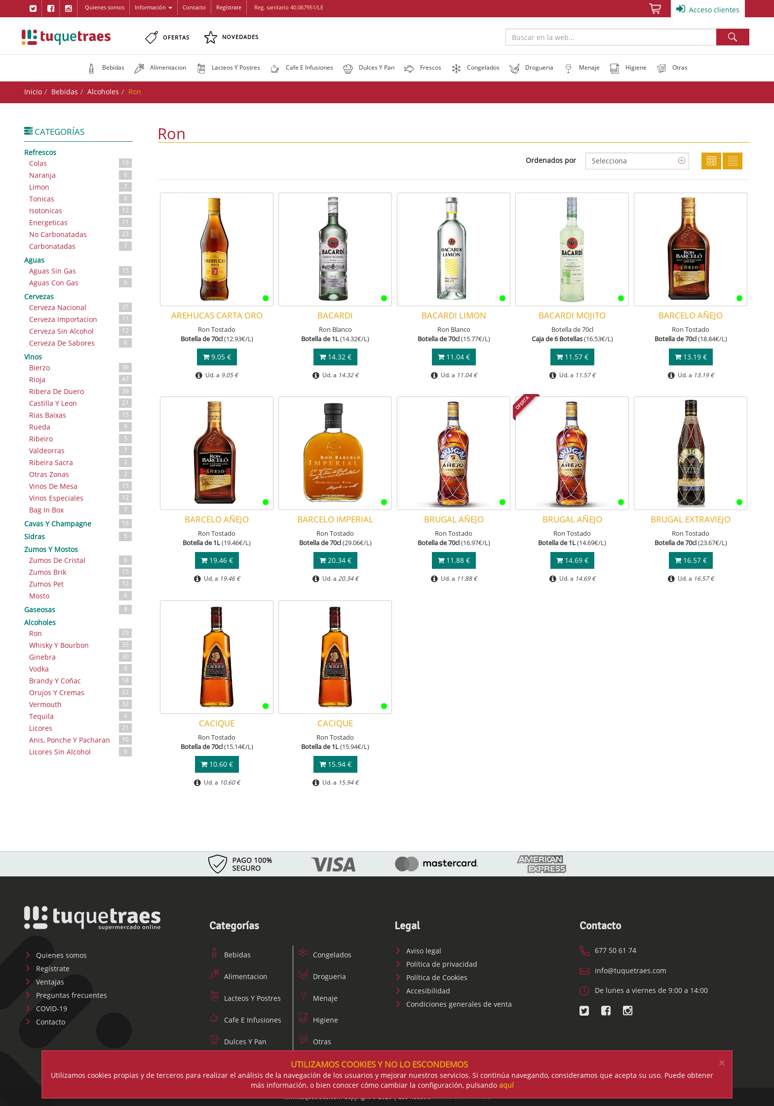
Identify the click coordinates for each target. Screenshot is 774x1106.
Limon (81, 187)
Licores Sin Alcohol (81, 751)
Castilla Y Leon (81, 403)
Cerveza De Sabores (81, 343)
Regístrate (228, 7)
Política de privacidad (435, 964)
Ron (81, 633)
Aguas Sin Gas (81, 270)
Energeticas (81, 222)
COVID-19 (45, 1008)
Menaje (318, 998)
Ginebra (81, 657)
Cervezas (39, 296)
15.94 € (335, 764)
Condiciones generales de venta (453, 1004)
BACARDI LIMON (454, 315)
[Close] (722, 1063)
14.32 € (335, 356)
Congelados (324, 954)
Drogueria (322, 976)
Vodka (81, 668)
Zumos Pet (81, 584)
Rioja (81, 379)
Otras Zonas (81, 474)
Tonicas (81, 198)
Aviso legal (417, 950)
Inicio (33, 91)
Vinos (33, 356)
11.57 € (572, 356)
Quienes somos (104, 7)
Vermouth (81, 704)
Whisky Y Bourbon (81, 645)
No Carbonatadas (81, 234)
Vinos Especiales (81, 498)
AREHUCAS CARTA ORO (217, 315)
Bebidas (64, 91)
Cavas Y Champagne (78, 523)
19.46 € (217, 560)
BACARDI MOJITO (572, 315)
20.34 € (335, 560)
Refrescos (40, 152)
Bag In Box (81, 509)
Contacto (194, 7)
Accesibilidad (422, 990)
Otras (314, 1041)
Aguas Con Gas (81, 282)
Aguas (34, 260)
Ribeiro (81, 438)
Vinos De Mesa (81, 486)
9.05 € (217, 356)
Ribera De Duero (81, 391)
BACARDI (335, 315)
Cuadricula (711, 161)
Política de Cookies (430, 977)
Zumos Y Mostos (51, 549)
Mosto (81, 595)
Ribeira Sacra (81, 462)
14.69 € (572, 560)
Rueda (81, 427)
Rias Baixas (81, 415)
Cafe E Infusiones (245, 1020)
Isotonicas (81, 210)
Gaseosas (78, 609)
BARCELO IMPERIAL (335, 519)
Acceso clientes (707, 8)
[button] (105, 67)
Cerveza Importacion (81, 319)
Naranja (81, 175)
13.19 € (691, 356)
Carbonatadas (81, 246)
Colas (81, 163)
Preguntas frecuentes (65, 995)
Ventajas (44, 982)
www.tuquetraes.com (66, 37)
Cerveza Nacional (81, 307)
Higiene (318, 1020)
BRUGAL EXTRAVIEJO (691, 519)
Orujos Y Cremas (81, 692)
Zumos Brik (81, 572)
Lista (732, 161)
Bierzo (81, 367)
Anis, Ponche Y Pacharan (81, 740)
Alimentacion (238, 976)
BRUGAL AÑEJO (454, 519)
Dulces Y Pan (238, 1041)
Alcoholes (103, 91)
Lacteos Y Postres (245, 998)
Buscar (732, 37)
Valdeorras (81, 450)
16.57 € (691, 560)
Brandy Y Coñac (81, 680)
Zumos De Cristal (81, 560)
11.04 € (454, 356)
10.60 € (217, 764)
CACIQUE (216, 723)
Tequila (81, 716)
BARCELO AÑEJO (690, 315)
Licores (81, 728)
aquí (506, 1085)
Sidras (78, 536)
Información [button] (153, 7)
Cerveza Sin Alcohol (81, 331)
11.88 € (454, 560)
